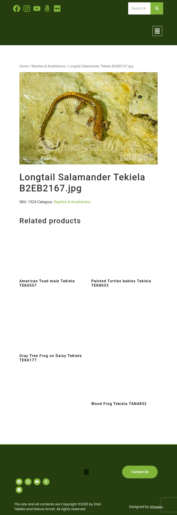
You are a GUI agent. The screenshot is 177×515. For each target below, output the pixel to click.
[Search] (139, 8)
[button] (157, 31)
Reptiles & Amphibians (48, 66)
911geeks (156, 506)
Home (24, 66)
